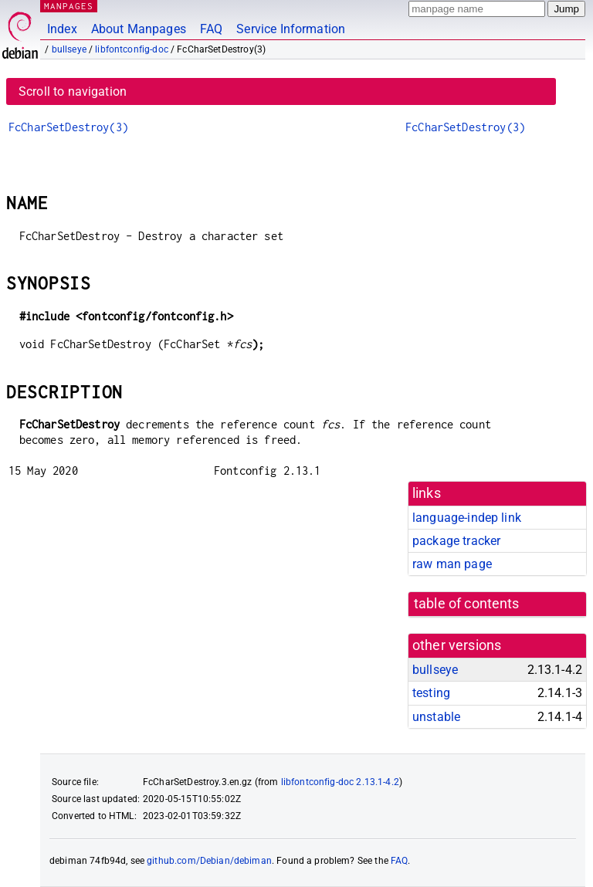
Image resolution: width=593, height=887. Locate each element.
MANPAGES (68, 6)
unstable (436, 716)
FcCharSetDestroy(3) (68, 127)
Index (62, 29)
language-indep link (466, 517)
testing (431, 693)
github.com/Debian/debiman (209, 860)
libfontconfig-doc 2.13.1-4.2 (340, 782)
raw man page (452, 564)
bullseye (69, 49)
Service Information (290, 29)
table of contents (467, 603)
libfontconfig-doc (131, 49)
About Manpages (138, 29)
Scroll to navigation (73, 91)
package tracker (456, 540)
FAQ (211, 29)
